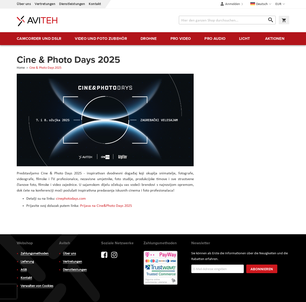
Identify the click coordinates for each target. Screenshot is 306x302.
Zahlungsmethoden (35, 253)
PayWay (160, 268)
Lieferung (27, 262)
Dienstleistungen (72, 4)
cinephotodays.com (71, 199)
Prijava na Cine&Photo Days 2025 (106, 206)
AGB (24, 270)
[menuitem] (39, 38)
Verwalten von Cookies (37, 286)
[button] (280, 4)
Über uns (24, 4)
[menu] (153, 38)
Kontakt (95, 4)
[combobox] (227, 20)
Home (21, 68)
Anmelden (232, 4)
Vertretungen (45, 4)
